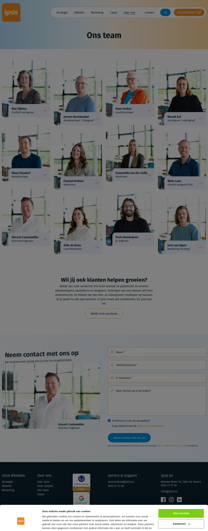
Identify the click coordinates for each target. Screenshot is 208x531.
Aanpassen (181, 507)
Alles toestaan (181, 497)
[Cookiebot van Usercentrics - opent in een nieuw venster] (21, 524)
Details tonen (49, 524)
